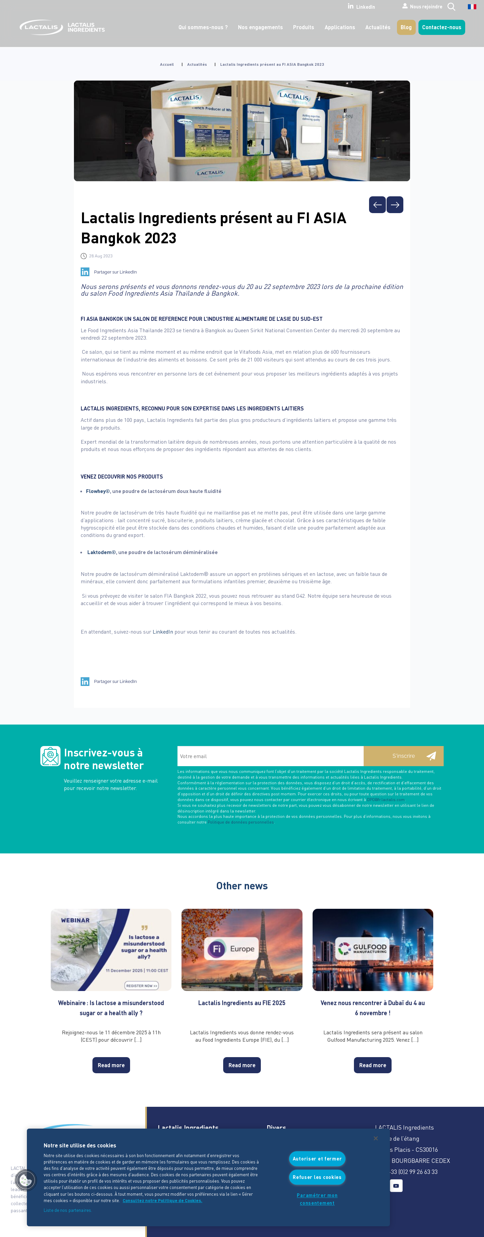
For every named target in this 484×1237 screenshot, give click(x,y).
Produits (303, 27)
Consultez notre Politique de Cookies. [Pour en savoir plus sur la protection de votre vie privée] (162, 1200)
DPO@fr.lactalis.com (386, 799)
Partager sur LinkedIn (115, 272)
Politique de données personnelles (241, 822)
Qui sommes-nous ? (203, 27)
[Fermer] (375, 1138)
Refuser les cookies (317, 1177)
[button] (26, 1180)
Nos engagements (260, 27)
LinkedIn (339, 6)
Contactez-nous (441, 27)
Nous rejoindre (406, 6)
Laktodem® (101, 552)
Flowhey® (98, 491)
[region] (208, 1177)
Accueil (167, 64)
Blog (406, 27)
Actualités (378, 27)
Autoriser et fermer (317, 1159)
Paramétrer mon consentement (317, 1199)
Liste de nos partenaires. (68, 1210)
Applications (340, 27)
